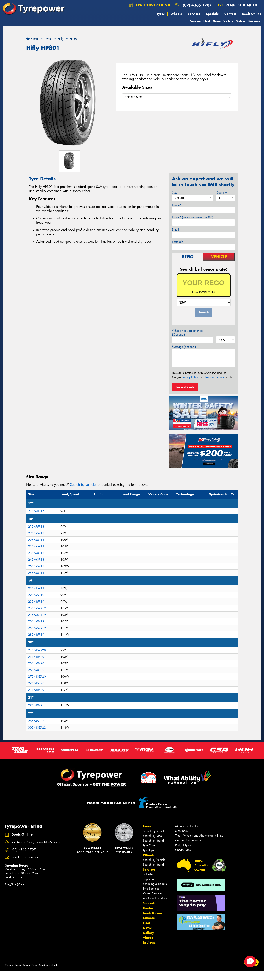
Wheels (176, 14)
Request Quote (185, 387)
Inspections (149, 879)
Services (194, 14)
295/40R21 (36, 705)
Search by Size (152, 836)
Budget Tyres (183, 845)
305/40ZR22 (37, 727)
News (217, 21)
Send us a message (25, 857)
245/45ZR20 (37, 650)
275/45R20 (36, 683)
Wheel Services (152, 893)
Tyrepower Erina (149, 5)
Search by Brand (153, 841)
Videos (240, 21)
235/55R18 (36, 546)
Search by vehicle (83, 484)
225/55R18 (36, 533)
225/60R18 (36, 540)
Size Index (181, 831)
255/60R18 (36, 573)
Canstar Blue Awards (188, 840)
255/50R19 (36, 621)
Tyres (161, 14)
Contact (230, 14)
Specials (212, 14)
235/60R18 (36, 553)
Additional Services (155, 898)
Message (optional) (184, 347)
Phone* (192, 217)
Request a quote (238, 5)
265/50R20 (36, 670)
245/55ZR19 (37, 615)
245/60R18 (36, 560)
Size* (175, 192)
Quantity (221, 192)
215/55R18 (36, 527)
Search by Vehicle (154, 831)
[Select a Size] (176, 96)
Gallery (228, 21)
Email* (176, 229)
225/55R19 (36, 595)
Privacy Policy (190, 377)
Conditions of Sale (48, 964)
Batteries (148, 874)
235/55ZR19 (37, 608)
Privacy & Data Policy (26, 964)
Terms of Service (214, 377)
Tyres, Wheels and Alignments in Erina (199, 836)
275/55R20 (36, 690)
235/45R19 (36, 602)
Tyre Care (149, 845)
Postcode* (178, 242)
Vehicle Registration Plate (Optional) (187, 332)
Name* (176, 205)
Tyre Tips (148, 850)
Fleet (206, 21)
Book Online (251, 14)
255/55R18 (36, 566)
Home (32, 39)
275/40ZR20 (37, 676)
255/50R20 (36, 663)
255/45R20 (36, 657)
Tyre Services (151, 889)
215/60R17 (36, 511)
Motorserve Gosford (187, 826)
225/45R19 (36, 588)
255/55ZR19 (37, 628)
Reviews (254, 21)
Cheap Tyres (183, 850)
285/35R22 (36, 721)
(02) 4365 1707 (197, 5)
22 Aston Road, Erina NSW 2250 (36, 842)
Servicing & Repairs (155, 884)
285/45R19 (36, 635)
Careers (195, 21)
